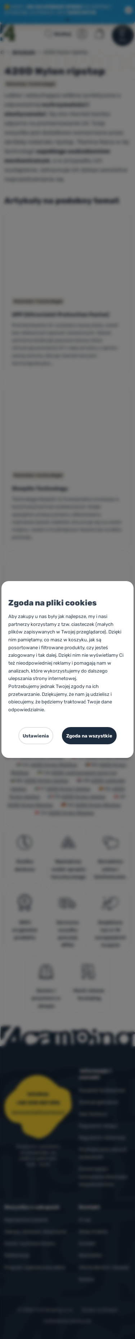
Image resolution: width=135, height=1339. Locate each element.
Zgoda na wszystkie (89, 736)
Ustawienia (36, 736)
